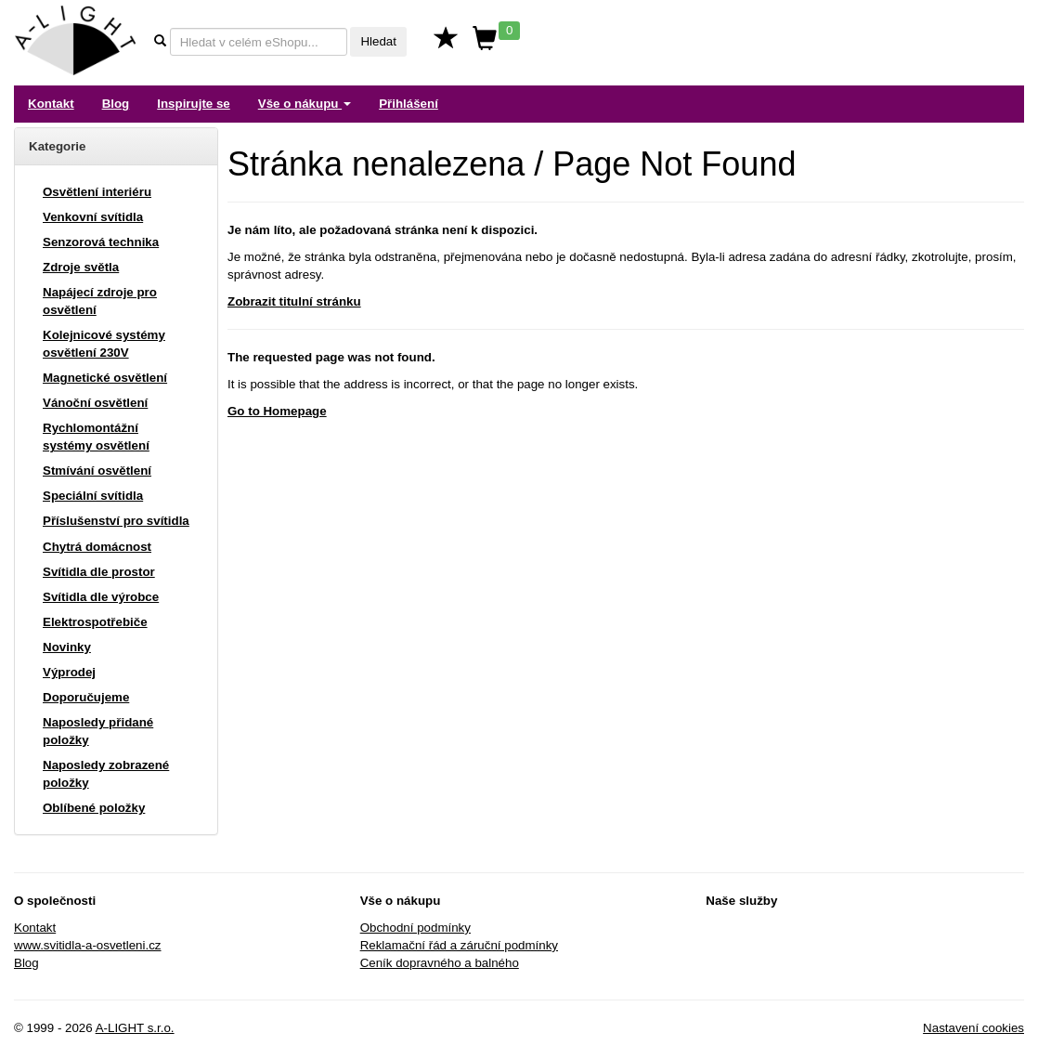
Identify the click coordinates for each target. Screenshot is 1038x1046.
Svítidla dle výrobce (101, 597)
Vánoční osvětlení (95, 403)
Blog (116, 104)
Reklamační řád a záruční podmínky (459, 945)
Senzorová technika (101, 242)
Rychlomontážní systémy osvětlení (96, 436)
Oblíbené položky (94, 808)
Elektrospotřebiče (95, 622)
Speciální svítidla (93, 496)
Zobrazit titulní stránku (294, 301)
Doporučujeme (86, 697)
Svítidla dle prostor (99, 572)
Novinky (67, 647)
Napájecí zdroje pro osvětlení (100, 301)
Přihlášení (408, 104)
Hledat (378, 41)
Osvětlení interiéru (97, 192)
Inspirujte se (193, 104)
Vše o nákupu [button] (304, 104)
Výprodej (69, 672)
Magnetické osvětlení (105, 378)
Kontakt (51, 104)
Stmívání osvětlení (97, 470)
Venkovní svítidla (93, 217)
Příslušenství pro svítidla (116, 521)
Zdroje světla (81, 267)
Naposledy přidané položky (98, 731)
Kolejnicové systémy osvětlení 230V (104, 344)
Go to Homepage (277, 411)
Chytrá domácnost (97, 547)
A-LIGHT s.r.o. (135, 1028)
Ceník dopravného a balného (439, 963)
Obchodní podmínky (415, 928)
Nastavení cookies (973, 1028)
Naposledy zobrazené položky (106, 774)
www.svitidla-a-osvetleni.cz (88, 945)
